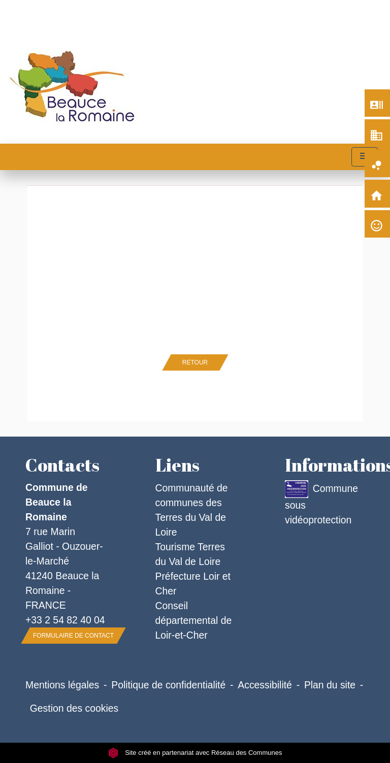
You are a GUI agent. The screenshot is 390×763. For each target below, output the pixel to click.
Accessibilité (265, 684)
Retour (195, 362)
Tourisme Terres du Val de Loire (190, 554)
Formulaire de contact (73, 635)
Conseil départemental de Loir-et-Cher (193, 620)
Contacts (62, 465)
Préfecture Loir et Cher (193, 583)
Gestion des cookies (74, 708)
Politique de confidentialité (168, 684)
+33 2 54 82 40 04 (65, 619)
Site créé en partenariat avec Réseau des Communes (195, 752)
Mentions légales (62, 684)
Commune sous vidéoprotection (321, 502)
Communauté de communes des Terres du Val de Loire (191, 510)
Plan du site (329, 684)
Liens (177, 465)
